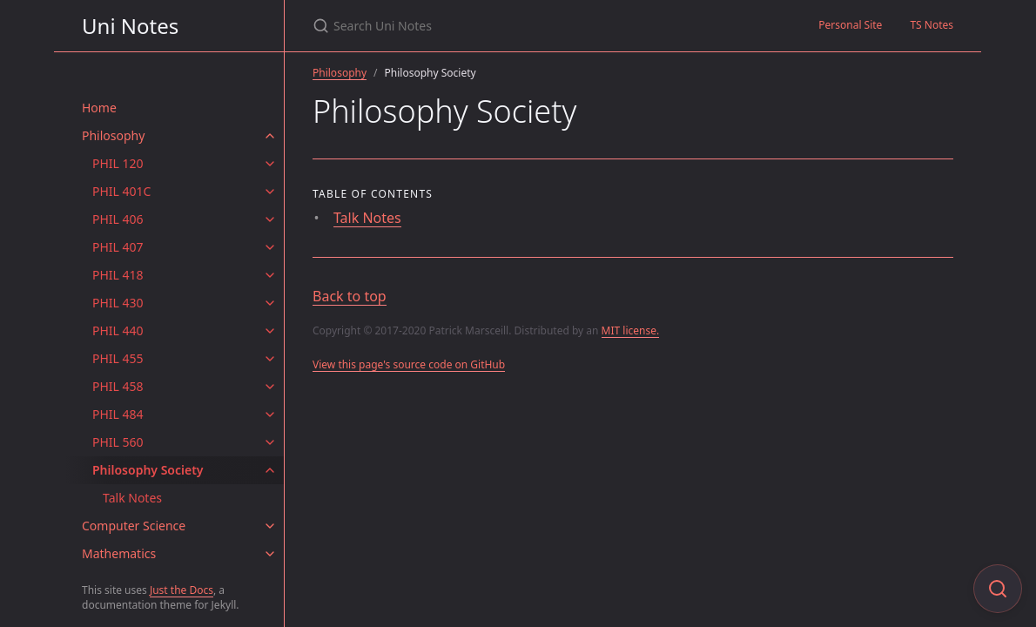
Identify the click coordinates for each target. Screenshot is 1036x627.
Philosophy (113, 135)
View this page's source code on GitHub (409, 364)
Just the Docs (181, 590)
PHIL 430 (118, 302)
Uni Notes (130, 25)
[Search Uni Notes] (518, 25)
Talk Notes (132, 497)
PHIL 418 (118, 274)
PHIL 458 (118, 386)
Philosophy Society (148, 470)
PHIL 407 (118, 247)
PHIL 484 (118, 414)
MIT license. (631, 330)
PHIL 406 (118, 219)
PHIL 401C (121, 191)
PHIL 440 (118, 330)
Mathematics (119, 553)
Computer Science (133, 525)
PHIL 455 (118, 358)
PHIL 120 (118, 163)
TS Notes (931, 24)
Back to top (350, 296)
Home (99, 107)
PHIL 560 (118, 442)
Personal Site (850, 24)
